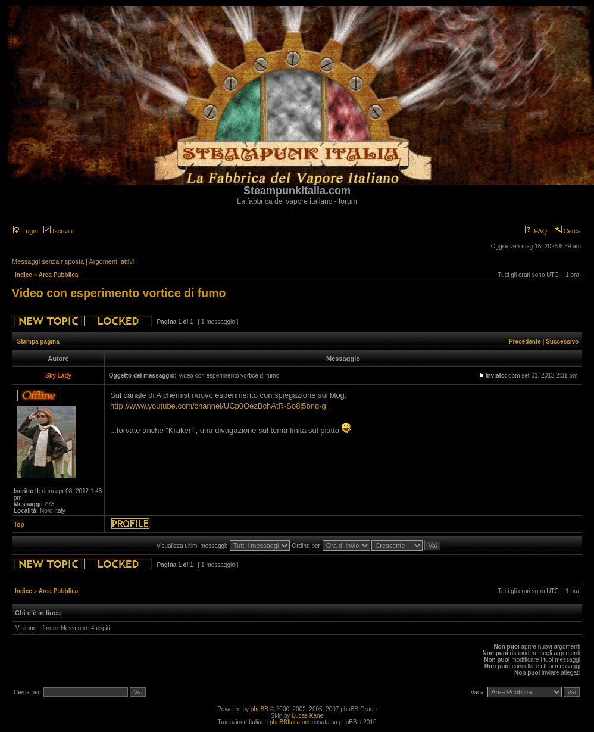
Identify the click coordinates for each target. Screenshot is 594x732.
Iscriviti (58, 231)
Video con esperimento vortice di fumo (119, 293)
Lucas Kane (307, 715)
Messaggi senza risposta (48, 261)
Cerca (568, 231)
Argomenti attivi (111, 261)
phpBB (259, 709)
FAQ (536, 231)
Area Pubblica (59, 275)
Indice (23, 275)
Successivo (562, 341)
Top (19, 524)
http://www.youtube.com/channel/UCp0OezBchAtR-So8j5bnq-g (218, 405)
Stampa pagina (38, 341)
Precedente (525, 341)
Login (25, 231)
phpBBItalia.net (290, 722)
